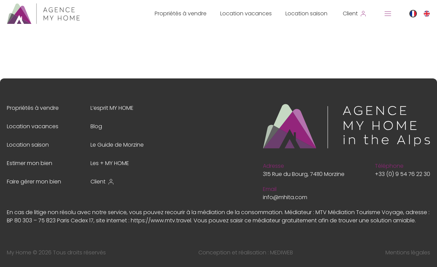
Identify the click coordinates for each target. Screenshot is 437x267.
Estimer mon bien (29, 163)
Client (102, 182)
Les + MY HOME (109, 163)
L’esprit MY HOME (111, 108)
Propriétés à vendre (181, 13)
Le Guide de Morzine (117, 145)
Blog (96, 126)
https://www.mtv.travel (161, 220)
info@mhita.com (285, 197)
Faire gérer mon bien (34, 182)
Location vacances (246, 13)
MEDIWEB (281, 252)
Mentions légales (407, 252)
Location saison (306, 13)
